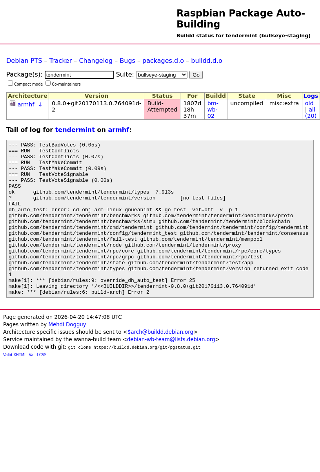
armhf (26, 104)
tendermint (75, 130)
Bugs (127, 60)
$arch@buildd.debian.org (160, 363)
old (309, 103)
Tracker (60, 60)
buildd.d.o (206, 60)
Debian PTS (24, 60)
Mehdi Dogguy (67, 355)
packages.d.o (163, 60)
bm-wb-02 (212, 109)
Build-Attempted (162, 106)
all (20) (311, 112)
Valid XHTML (14, 385)
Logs (311, 96)
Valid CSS (38, 385)
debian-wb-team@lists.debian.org (171, 370)
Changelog (96, 60)
